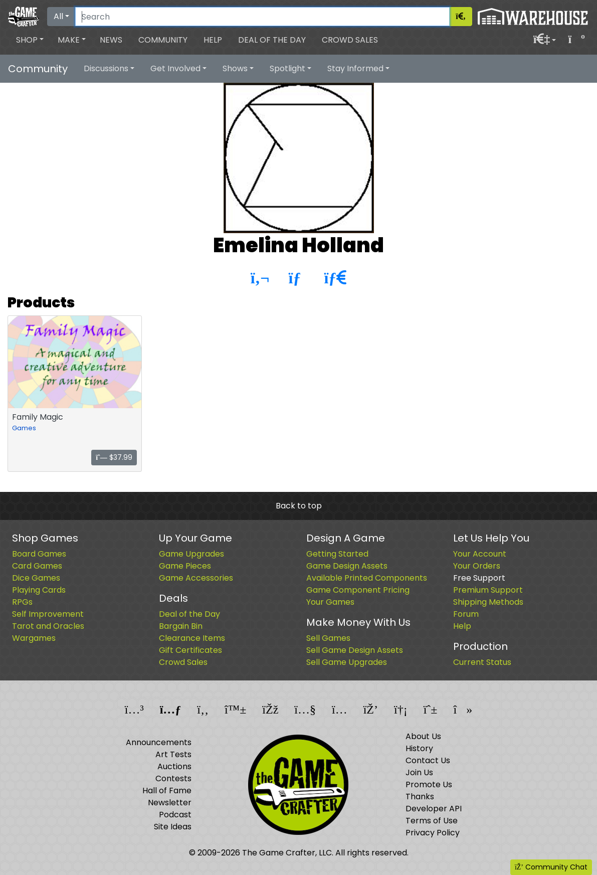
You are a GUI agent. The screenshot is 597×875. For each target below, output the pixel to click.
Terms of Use (432, 820)
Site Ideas (172, 826)
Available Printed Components (366, 578)
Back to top (299, 505)
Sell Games (328, 638)
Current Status (482, 662)
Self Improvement (48, 614)
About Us (423, 736)
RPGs (22, 602)
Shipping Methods (488, 602)
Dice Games (36, 578)
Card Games (37, 566)
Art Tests (173, 754)
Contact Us (428, 760)
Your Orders (476, 566)
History (419, 748)
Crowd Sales (350, 40)
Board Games (39, 554)
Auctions (174, 766)
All (58, 16)
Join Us (419, 772)
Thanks (420, 796)
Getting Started (337, 554)
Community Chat (551, 867)
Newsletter (169, 802)
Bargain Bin (181, 626)
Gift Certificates (190, 650)
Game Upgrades (191, 554)
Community (162, 40)
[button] (30, 40)
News (111, 40)
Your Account (479, 554)
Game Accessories (196, 578)
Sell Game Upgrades (346, 662)
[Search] (262, 16)
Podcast (175, 814)
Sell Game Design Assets (354, 650)
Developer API (434, 808)
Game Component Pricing (358, 590)
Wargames (34, 638)
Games (24, 428)
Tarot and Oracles (48, 626)
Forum (466, 614)
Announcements (158, 742)
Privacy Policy (433, 832)
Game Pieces (185, 566)
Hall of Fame (166, 790)
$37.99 (114, 457)
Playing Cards (39, 590)
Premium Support (488, 590)
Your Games (330, 602)
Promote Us (429, 784)
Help (213, 40)
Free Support (479, 578)
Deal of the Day (272, 40)
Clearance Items (192, 638)
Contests (173, 778)
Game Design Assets (346, 566)
